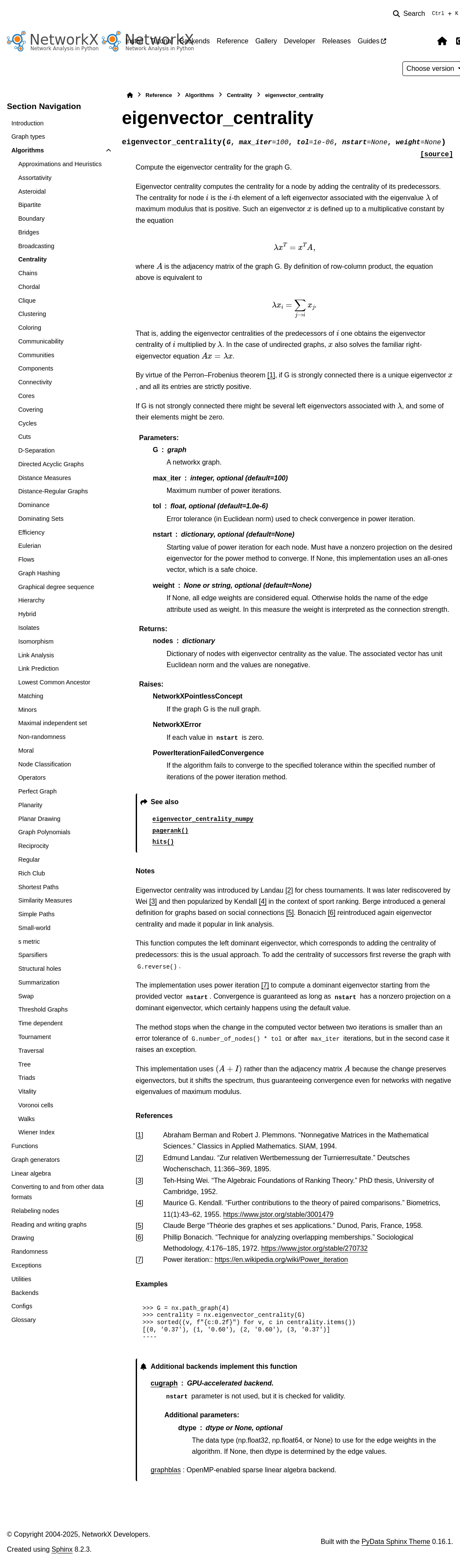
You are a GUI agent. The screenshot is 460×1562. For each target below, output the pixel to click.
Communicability (41, 341)
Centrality (32, 259)
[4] (263, 901)
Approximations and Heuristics (59, 164)
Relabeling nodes (35, 1210)
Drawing (22, 1237)
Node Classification (44, 764)
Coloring (29, 327)
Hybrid (27, 614)
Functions (24, 1146)
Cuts (24, 436)
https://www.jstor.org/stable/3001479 (278, 1214)
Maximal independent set (52, 723)
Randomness (29, 1251)
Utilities (21, 1279)
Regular (29, 859)
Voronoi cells (35, 1105)
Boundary (31, 218)
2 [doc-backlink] (139, 1157)
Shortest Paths (38, 887)
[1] (271, 375)
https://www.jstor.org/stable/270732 (314, 1248)
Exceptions (26, 1265)
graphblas (166, 1470)
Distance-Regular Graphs (53, 491)
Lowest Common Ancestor (54, 682)
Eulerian (29, 545)
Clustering (32, 313)
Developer (299, 41)
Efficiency (31, 532)
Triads (26, 1077)
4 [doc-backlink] (139, 1202)
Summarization (38, 982)
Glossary (23, 1319)
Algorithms (27, 150)
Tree (24, 1064)
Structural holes (39, 968)
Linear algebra (31, 1173)
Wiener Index (36, 1132)
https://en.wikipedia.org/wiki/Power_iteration (281, 1259)
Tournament (34, 1036)
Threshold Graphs (42, 1009)
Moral (26, 750)
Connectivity (35, 382)
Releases (336, 41)
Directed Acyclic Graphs (51, 464)
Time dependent (40, 1023)
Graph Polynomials (44, 832)
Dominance (33, 504)
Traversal (30, 1050)
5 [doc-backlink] (139, 1225)
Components (35, 368)
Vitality (27, 1091)
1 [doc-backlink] (139, 1135)
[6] (331, 912)
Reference (233, 41)
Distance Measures (44, 477)
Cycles (27, 423)
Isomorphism (35, 641)
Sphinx (62, 1549)
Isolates (29, 627)
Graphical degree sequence (56, 586)
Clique (27, 300)
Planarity (30, 805)
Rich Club (31, 873)
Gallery (266, 41)
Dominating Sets (41, 518)
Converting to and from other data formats (57, 1191)
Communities (36, 355)
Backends (195, 41)
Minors (27, 709)
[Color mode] (424, 41)
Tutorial (161, 41)
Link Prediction (38, 668)
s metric (29, 941)
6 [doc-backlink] (139, 1237)
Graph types (28, 136)
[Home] (130, 95)
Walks (26, 1118)
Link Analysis (36, 655)
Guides (369, 41)
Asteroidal (32, 191)
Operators (32, 777)
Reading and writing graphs (48, 1224)
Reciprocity (33, 845)
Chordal (29, 286)
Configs (21, 1306)
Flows (26, 559)
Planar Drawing (39, 818)
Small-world (34, 927)
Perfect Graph (37, 791)
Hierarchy (31, 600)
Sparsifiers (32, 954)
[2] (289, 890)
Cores (26, 395)
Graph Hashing (39, 573)
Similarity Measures (45, 900)
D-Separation (36, 450)
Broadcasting (36, 246)
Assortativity (35, 177)
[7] (265, 985)
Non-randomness (41, 736)
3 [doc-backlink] (139, 1180)
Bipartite (29, 204)
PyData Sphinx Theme (396, 1541)
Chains (27, 273)
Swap (26, 996)
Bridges (28, 232)
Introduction (27, 123)
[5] (290, 912)
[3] (153, 901)
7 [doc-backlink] (139, 1259)
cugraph (164, 1383)
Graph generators (35, 1159)
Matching (30, 696)
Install (134, 41)
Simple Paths (36, 914)
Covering (30, 409)
